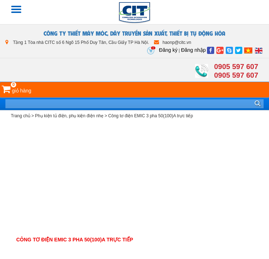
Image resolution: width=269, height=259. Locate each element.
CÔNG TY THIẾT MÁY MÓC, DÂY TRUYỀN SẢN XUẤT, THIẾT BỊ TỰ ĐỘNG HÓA (134, 33)
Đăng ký (168, 50)
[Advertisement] (134, 178)
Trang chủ (20, 115)
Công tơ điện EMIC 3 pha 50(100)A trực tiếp (150, 115)
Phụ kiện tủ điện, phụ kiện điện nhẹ (69, 115)
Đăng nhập (193, 50)
